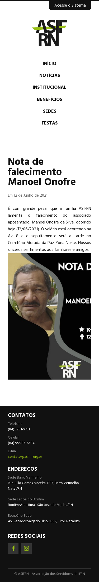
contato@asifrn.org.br (25, 457)
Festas (50, 123)
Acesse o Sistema (70, 5)
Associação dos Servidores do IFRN (49, 33)
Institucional (49, 87)
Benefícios (49, 99)
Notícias (49, 75)
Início (49, 64)
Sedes (49, 111)
